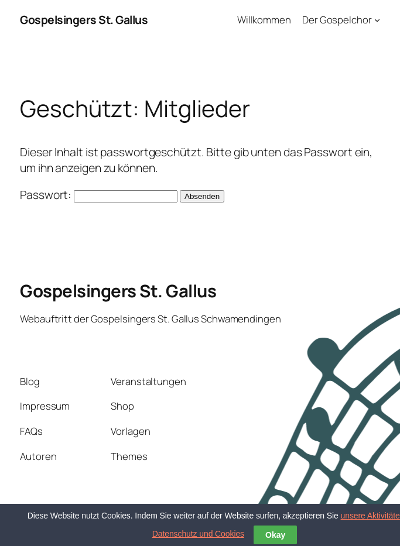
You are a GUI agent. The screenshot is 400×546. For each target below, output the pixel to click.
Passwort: (98, 194)
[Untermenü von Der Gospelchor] (377, 20)
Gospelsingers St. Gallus (84, 20)
